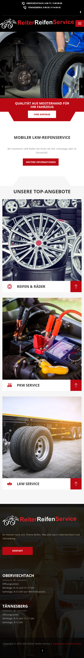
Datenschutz (74, 643)
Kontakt (17, 550)
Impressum (59, 643)
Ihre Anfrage (42, 114)
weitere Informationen (41, 162)
